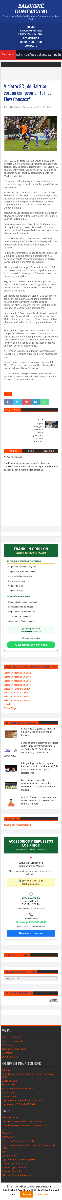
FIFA (4, 1151)
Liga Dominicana (31, 30)
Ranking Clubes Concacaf (14, 1163)
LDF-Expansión (9, 1096)
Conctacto (7, 1053)
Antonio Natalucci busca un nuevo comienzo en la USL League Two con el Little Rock (38, 800)
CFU (4, 1129)
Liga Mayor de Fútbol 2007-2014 (18, 1104)
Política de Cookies (11, 1037)
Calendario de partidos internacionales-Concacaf (26, 1125)
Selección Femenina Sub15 (17, 696)
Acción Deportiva (10, 1117)
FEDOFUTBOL (9, 1084)
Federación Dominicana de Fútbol (18, 1141)
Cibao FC (6, 1133)
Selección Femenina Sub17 (17, 692)
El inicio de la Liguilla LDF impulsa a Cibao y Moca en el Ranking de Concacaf (39, 731)
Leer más (42, 1194)
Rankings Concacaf (11, 1171)
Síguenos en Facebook (31, 933)
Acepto (26, 1194)
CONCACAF (8, 1137)
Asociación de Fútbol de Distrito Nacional (22, 1121)
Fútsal (7, 704)
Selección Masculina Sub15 (17, 681)
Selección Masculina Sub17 (17, 677)
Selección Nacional (31, 34)
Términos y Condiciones (14, 1049)
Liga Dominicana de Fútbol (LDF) (18, 1159)
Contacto (30, 45)
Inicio (31, 26)
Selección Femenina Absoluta (16, 1175)
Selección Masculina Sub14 (17, 685)
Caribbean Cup (9, 1080)
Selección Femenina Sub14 (17, 700)
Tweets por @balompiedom (17, 824)
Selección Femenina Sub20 (17, 688)
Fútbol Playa (10, 708)
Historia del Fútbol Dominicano (17, 1088)
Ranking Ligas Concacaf (14, 1167)
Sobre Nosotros (31, 42)
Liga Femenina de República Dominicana (22, 1100)
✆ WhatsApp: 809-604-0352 (31, 644)
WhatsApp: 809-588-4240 (31, 922)
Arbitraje (6, 1070)
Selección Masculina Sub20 (17, 673)
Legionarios (31, 38)
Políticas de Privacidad (13, 1041)
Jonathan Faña (9, 1092)
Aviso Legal (7, 1045)
